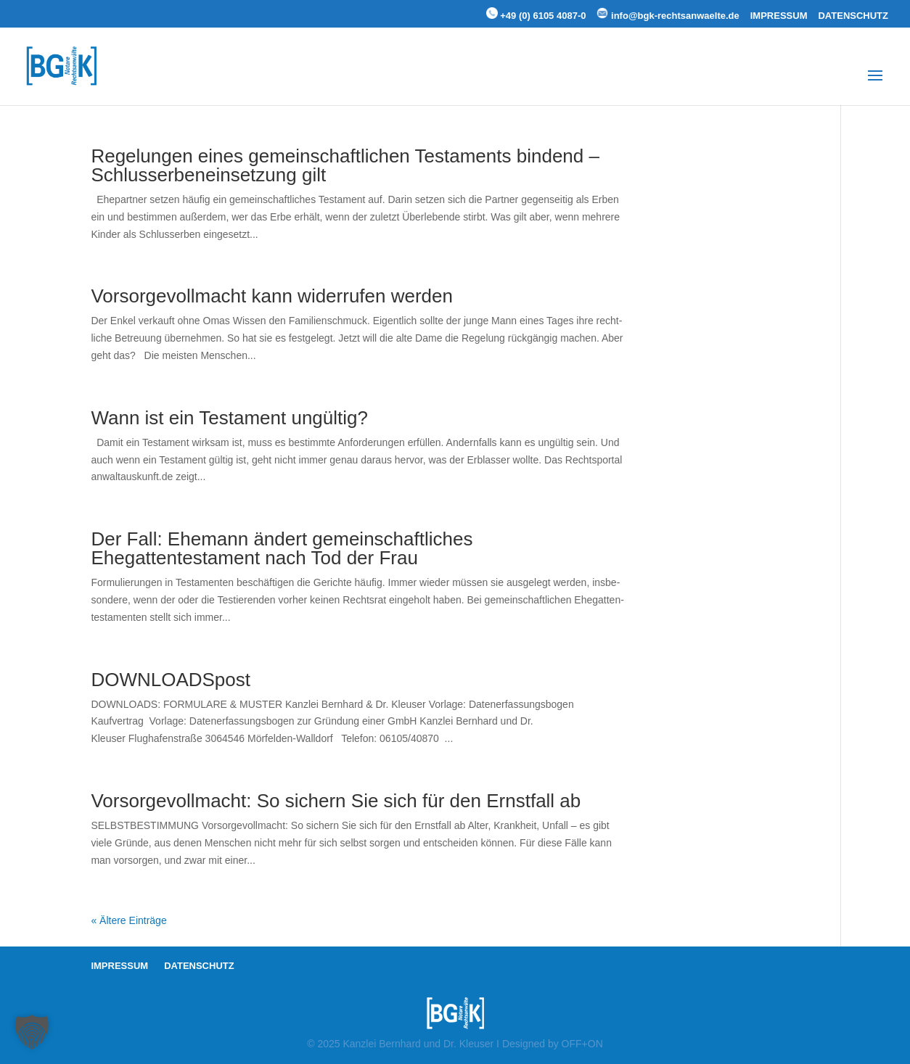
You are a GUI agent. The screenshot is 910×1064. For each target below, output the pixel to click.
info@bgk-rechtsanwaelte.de (668, 14)
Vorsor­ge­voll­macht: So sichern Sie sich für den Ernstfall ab (336, 801)
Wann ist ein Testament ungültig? (229, 418)
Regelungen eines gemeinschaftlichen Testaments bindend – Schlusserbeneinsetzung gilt (345, 165)
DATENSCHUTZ (853, 16)
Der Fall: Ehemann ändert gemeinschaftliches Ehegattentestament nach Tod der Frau (281, 548)
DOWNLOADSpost (170, 679)
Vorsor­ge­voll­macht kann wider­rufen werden (272, 296)
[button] (32, 1032)
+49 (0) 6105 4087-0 (536, 14)
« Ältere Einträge (128, 920)
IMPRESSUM (779, 16)
